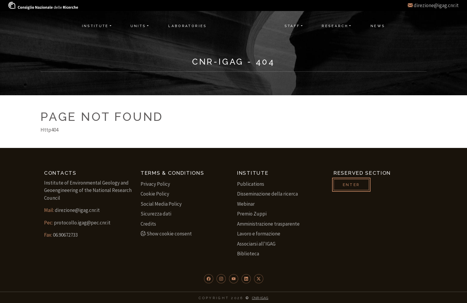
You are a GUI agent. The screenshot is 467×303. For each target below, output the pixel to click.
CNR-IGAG (260, 298)
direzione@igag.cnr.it (436, 5)
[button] (208, 278)
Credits (148, 224)
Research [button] (335, 26)
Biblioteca (248, 253)
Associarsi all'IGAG (256, 243)
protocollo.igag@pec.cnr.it (82, 222)
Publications (250, 184)
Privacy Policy (155, 184)
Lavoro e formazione (258, 233)
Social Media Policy (161, 204)
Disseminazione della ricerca (267, 193)
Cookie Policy (155, 193)
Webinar (246, 204)
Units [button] (138, 26)
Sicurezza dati (156, 213)
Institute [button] (95, 26)
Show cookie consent (166, 233)
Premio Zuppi (252, 213)
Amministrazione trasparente (268, 224)
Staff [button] (292, 26)
